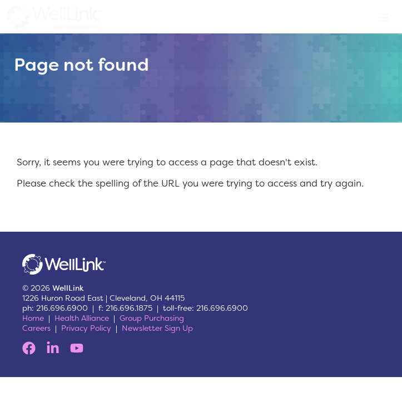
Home (33, 318)
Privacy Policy (86, 328)
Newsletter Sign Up (157, 328)
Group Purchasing (152, 318)
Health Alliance (81, 318)
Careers (36, 328)
